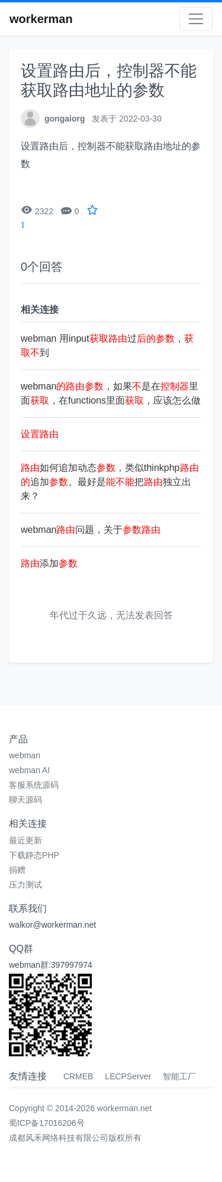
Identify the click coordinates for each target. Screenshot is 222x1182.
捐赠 (17, 870)
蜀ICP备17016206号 (47, 1123)
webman (24, 755)
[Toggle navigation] (196, 19)
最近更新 (25, 840)
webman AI (29, 770)
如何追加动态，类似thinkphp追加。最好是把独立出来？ (110, 482)
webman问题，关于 (90, 530)
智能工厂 (179, 1076)
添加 (49, 563)
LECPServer (128, 1076)
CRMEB (78, 1076)
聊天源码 (25, 799)
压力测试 (25, 884)
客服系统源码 (34, 785)
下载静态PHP (34, 855)
